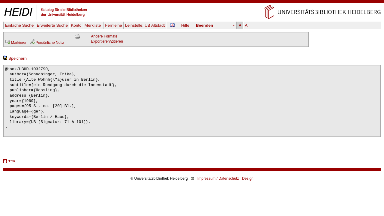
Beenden (204, 25)
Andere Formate (104, 36)
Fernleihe (113, 25)
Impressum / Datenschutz (218, 178)
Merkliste (93, 25)
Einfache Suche (19, 25)
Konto (76, 25)
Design (248, 178)
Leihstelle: (145, 25)
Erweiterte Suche (52, 25)
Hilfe (185, 25)
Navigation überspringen (192, 2)
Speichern (15, 58)
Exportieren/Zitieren (107, 41)
